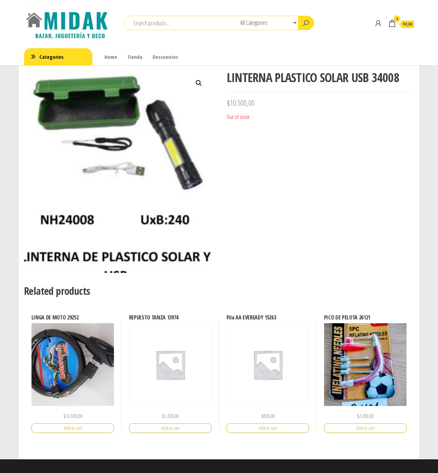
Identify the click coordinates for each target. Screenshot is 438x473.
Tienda (134, 56)
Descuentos (165, 56)
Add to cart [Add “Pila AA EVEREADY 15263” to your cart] (268, 428)
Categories (51, 56)
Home (110, 56)
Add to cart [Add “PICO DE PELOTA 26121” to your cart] (365, 428)
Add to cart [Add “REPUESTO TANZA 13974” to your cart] (170, 428)
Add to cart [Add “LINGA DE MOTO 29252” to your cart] (73, 428)
